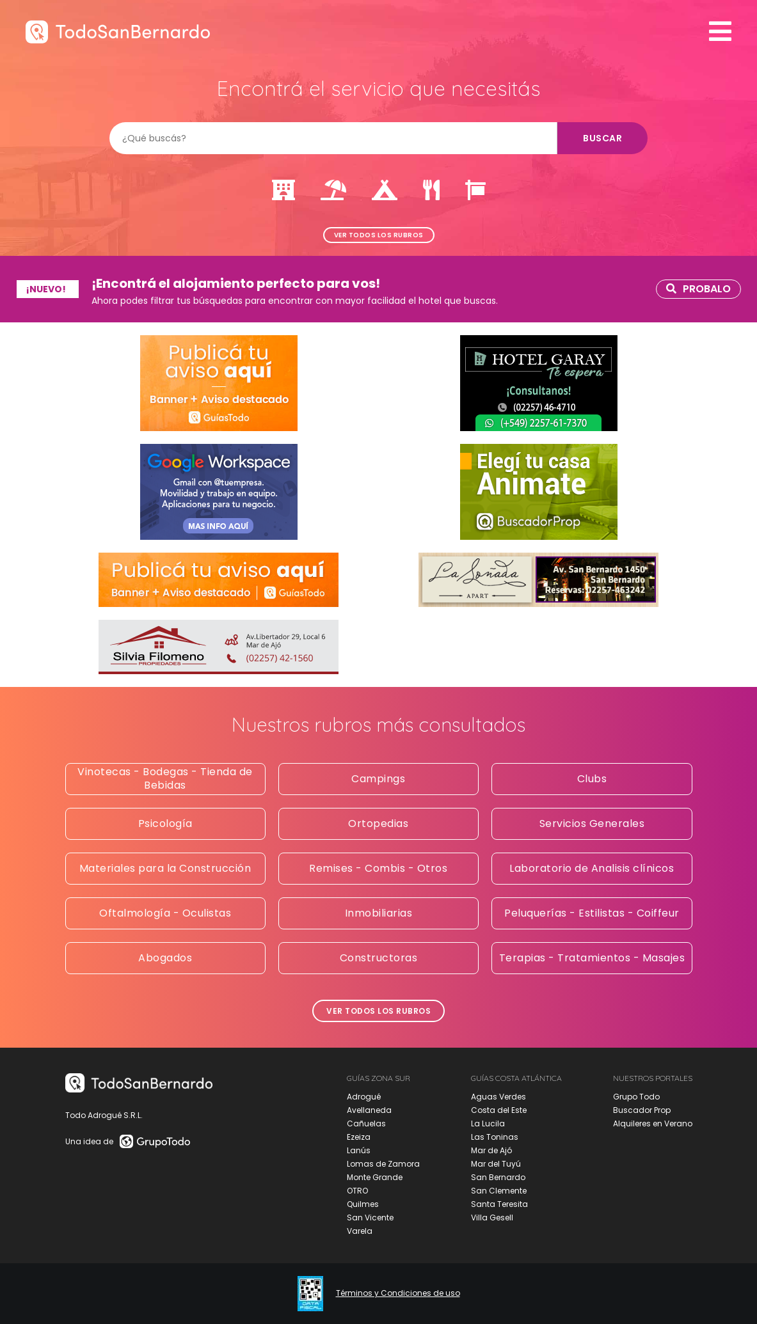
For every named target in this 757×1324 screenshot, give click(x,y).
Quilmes (363, 1204)
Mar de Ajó (491, 1150)
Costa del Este (499, 1110)
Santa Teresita (499, 1204)
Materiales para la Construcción (165, 868)
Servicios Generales (592, 823)
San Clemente (499, 1190)
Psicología (165, 823)
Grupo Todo (636, 1096)
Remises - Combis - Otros (378, 868)
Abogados (165, 957)
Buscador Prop (642, 1110)
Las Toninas (494, 1136)
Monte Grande (374, 1177)
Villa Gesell (492, 1217)
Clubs (592, 778)
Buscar (602, 138)
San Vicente (370, 1217)
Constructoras (379, 957)
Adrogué (364, 1096)
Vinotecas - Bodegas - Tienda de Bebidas (165, 778)
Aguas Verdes (498, 1096)
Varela (359, 1230)
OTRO (357, 1190)
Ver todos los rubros (379, 235)
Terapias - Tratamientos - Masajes (592, 957)
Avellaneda (369, 1110)
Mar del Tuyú (496, 1163)
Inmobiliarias (379, 913)
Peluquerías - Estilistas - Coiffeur (592, 913)
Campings (378, 778)
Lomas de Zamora (383, 1163)
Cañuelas (366, 1123)
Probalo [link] (698, 288)
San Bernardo (498, 1177)
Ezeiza (359, 1136)
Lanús (359, 1150)
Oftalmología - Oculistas (165, 913)
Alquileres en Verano (652, 1123)
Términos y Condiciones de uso (398, 1293)
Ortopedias (378, 823)
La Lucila (488, 1123)
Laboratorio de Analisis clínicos (591, 868)
